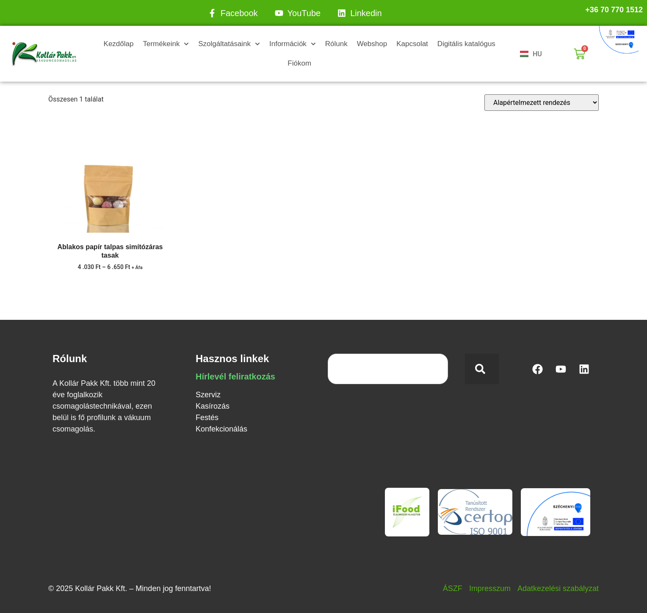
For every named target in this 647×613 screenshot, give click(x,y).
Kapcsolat (412, 44)
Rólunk (336, 44)
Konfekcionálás (221, 429)
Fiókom (299, 63)
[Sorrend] (541, 102)
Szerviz (208, 394)
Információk (292, 44)
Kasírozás (212, 406)
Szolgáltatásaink (229, 44)
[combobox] (388, 369)
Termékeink (166, 44)
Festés (207, 417)
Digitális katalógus (466, 44)
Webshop (372, 44)
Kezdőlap (119, 44)
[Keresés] (482, 369)
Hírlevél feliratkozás (235, 376)
